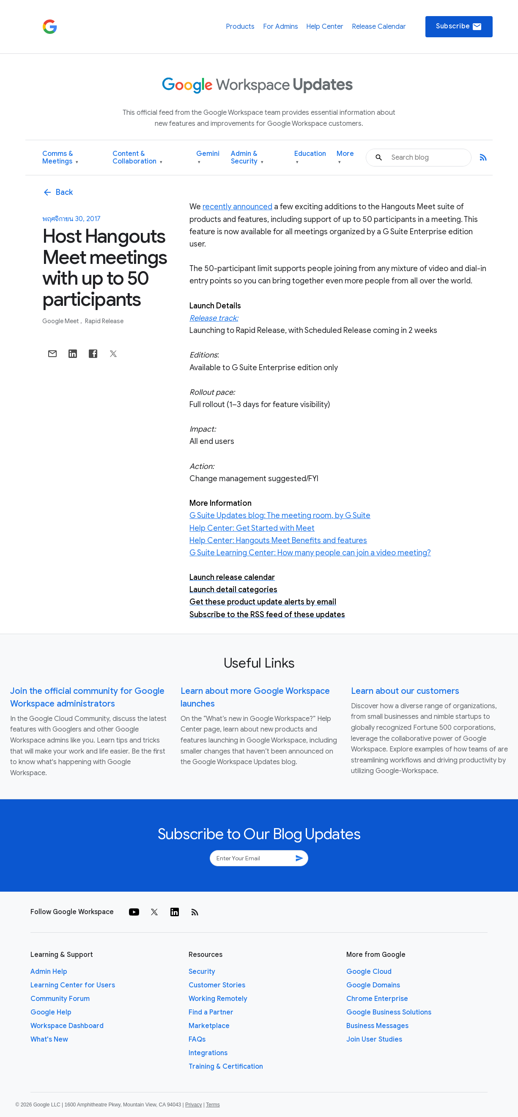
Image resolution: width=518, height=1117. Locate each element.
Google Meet (61, 321)
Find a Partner (211, 1012)
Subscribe (459, 27)
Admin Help (48, 971)
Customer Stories (217, 985)
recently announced (237, 206)
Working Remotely (218, 999)
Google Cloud (369, 971)
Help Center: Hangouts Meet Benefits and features (278, 540)
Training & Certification (226, 1066)
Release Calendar (379, 26)
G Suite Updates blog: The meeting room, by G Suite (279, 515)
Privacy (193, 1105)
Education (310, 158)
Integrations (208, 1053)
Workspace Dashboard (67, 1026)
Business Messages (377, 1026)
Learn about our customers (405, 691)
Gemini (207, 158)
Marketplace (209, 1026)
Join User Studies (374, 1039)
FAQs (197, 1039)
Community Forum (60, 999)
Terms (213, 1105)
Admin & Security (247, 158)
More (345, 158)
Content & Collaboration (137, 158)
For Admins (280, 26)
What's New (49, 1039)
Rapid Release (104, 321)
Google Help (50, 1012)
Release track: (213, 318)
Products (240, 26)
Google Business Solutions (388, 1012)
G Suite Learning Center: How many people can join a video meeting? (310, 552)
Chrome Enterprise (377, 999)
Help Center (324, 26)
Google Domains (373, 985)
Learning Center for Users (72, 985)
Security (202, 971)
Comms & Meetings (60, 158)
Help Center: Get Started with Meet (252, 528)
